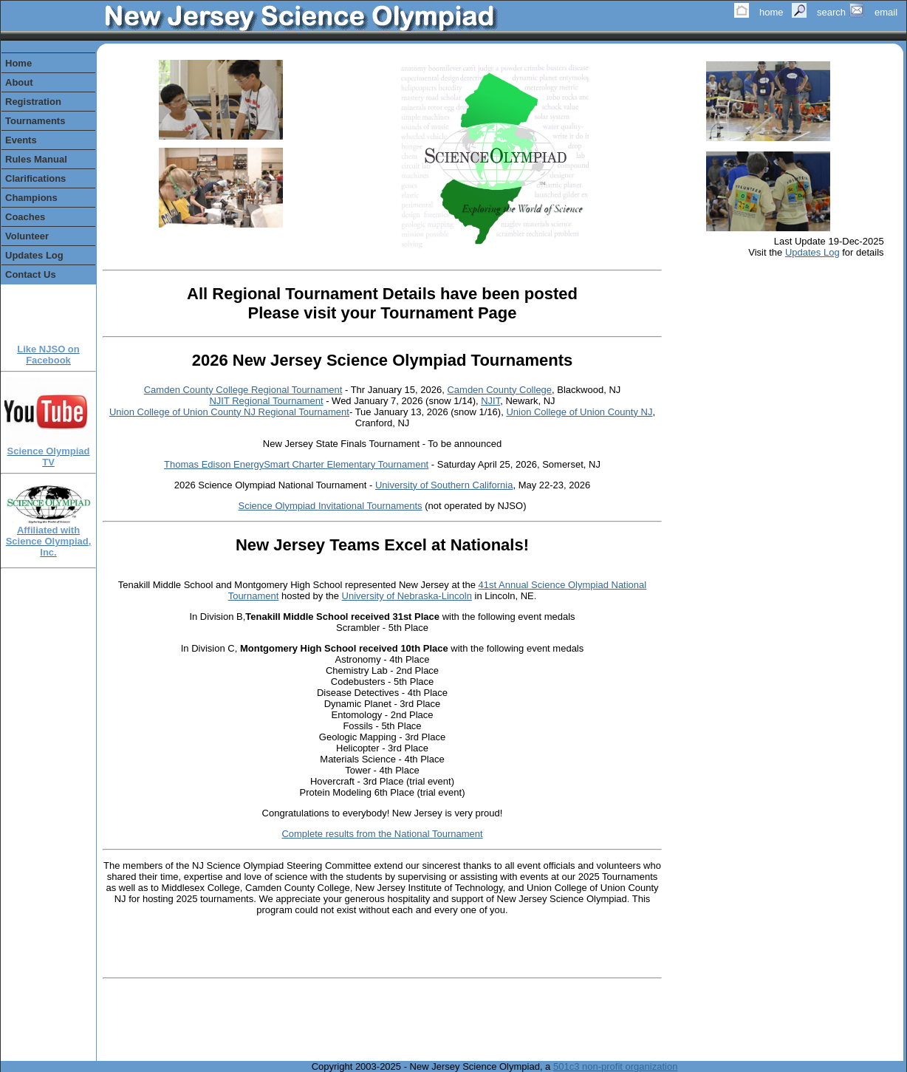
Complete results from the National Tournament (381, 833)
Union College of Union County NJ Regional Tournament (229, 411)
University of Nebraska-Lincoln (407, 595)
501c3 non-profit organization (615, 1066)
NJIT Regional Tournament (266, 400)
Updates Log (812, 252)
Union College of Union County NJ (579, 411)
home (771, 12)
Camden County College (499, 389)
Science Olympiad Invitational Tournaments (330, 505)
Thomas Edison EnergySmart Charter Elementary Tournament (296, 464)
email (886, 12)
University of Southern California (444, 485)
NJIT (490, 400)
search (831, 12)
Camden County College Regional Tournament (243, 389)
